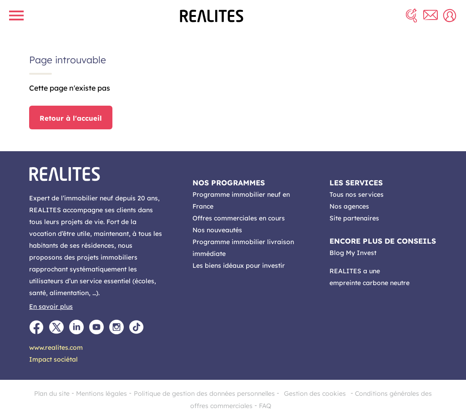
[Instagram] (116, 327)
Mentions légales (101, 393)
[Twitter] (56, 327)
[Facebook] (36, 327)
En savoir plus (51, 306)
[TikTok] (136, 327)
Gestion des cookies (315, 393)
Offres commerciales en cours (238, 218)
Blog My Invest (352, 253)
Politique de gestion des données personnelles (204, 393)
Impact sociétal (53, 359)
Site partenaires (354, 218)
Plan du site (52, 393)
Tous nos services (356, 194)
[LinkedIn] (76, 327)
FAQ (265, 406)
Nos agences (349, 206)
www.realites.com (56, 347)
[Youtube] (96, 327)
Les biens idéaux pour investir (238, 265)
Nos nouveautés (217, 230)
